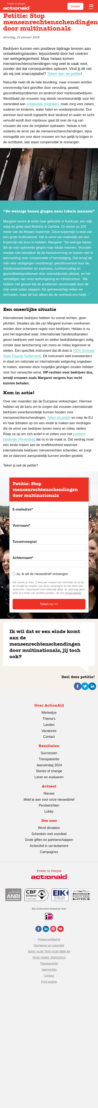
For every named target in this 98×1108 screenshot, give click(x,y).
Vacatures (49, 731)
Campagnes (49, 852)
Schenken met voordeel (49, 834)
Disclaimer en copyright (49, 945)
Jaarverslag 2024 (49, 765)
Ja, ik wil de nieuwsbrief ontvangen (42, 574)
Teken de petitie (59, 417)
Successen (49, 753)
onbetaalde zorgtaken (42, 104)
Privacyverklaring (49, 939)
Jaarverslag (49, 969)
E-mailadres (23, 509)
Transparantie (49, 759)
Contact (49, 736)
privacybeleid (73, 593)
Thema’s (49, 718)
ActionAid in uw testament (49, 846)
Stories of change (49, 771)
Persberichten (49, 805)
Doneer (75, 6)
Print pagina (49, 981)
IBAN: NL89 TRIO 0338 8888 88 (49, 951)
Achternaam (23, 558)
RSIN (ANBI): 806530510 (48, 957)
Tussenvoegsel (24, 541)
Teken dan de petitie (64, 74)
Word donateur (49, 828)
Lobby (49, 811)
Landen (48, 725)
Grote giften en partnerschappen (49, 840)
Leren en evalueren (49, 777)
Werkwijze (49, 712)
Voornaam (21, 525)
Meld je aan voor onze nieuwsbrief (49, 799)
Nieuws (49, 793)
